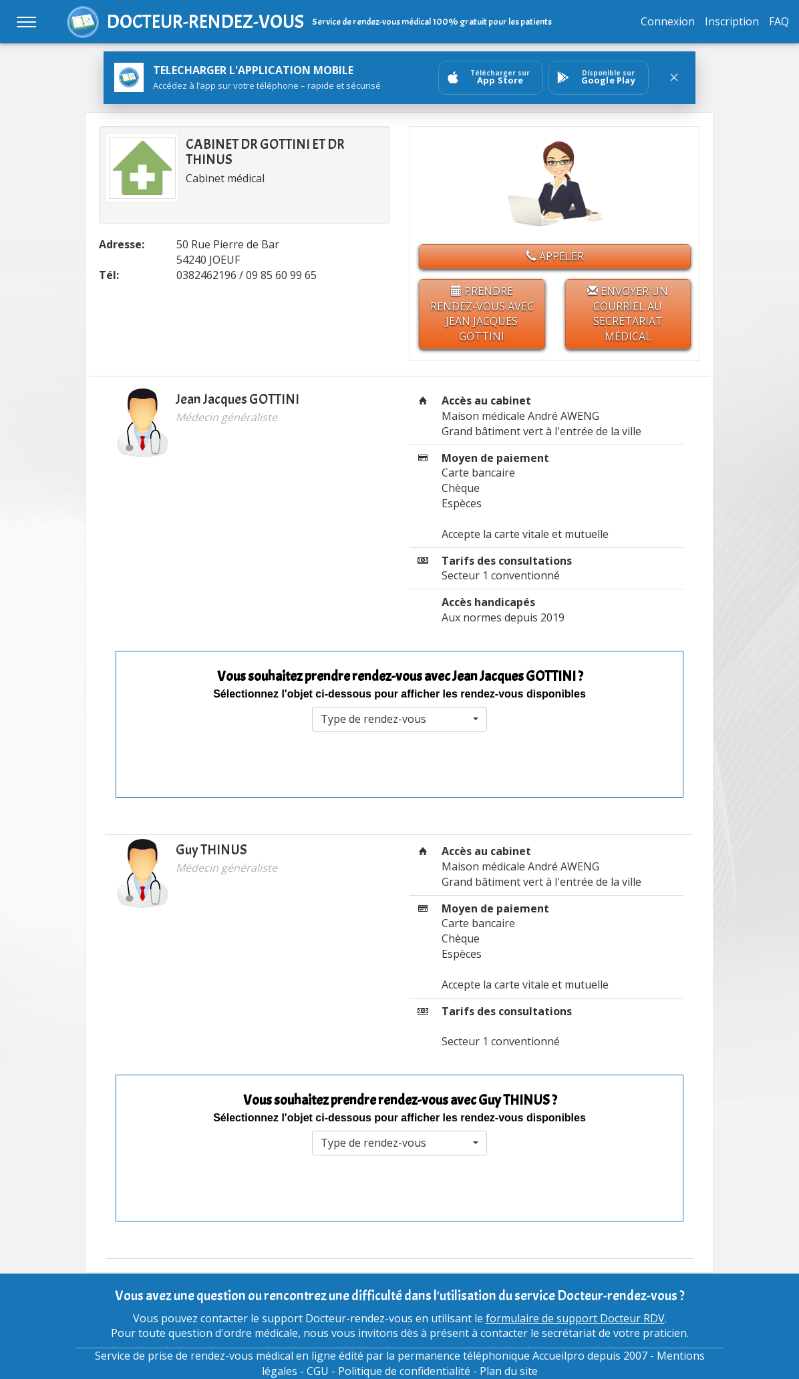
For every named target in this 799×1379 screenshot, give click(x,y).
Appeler (555, 256)
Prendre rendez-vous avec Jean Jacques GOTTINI (482, 314)
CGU (318, 1371)
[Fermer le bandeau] (674, 77)
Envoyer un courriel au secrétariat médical (627, 314)
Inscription (732, 21)
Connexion (668, 21)
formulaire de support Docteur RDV (575, 1318)
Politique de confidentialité (404, 1371)
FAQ (779, 21)
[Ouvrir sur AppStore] (490, 78)
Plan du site (509, 1371)
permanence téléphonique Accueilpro (491, 1355)
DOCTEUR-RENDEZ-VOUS (205, 21)
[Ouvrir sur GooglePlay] (598, 78)
